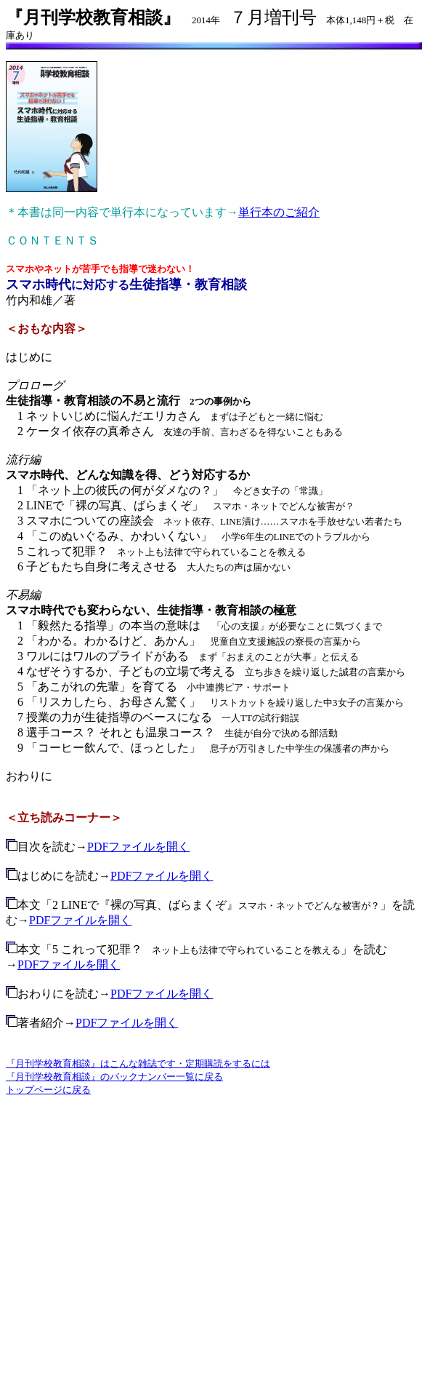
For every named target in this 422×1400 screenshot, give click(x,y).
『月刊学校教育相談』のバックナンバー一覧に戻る (114, 1076)
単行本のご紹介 (279, 212)
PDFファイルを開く (138, 846)
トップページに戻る (48, 1089)
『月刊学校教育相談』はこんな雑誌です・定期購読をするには (138, 1063)
